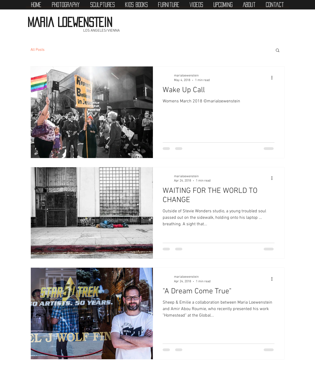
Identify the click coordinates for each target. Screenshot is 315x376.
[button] (277, 50)
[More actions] (273, 77)
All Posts (38, 50)
